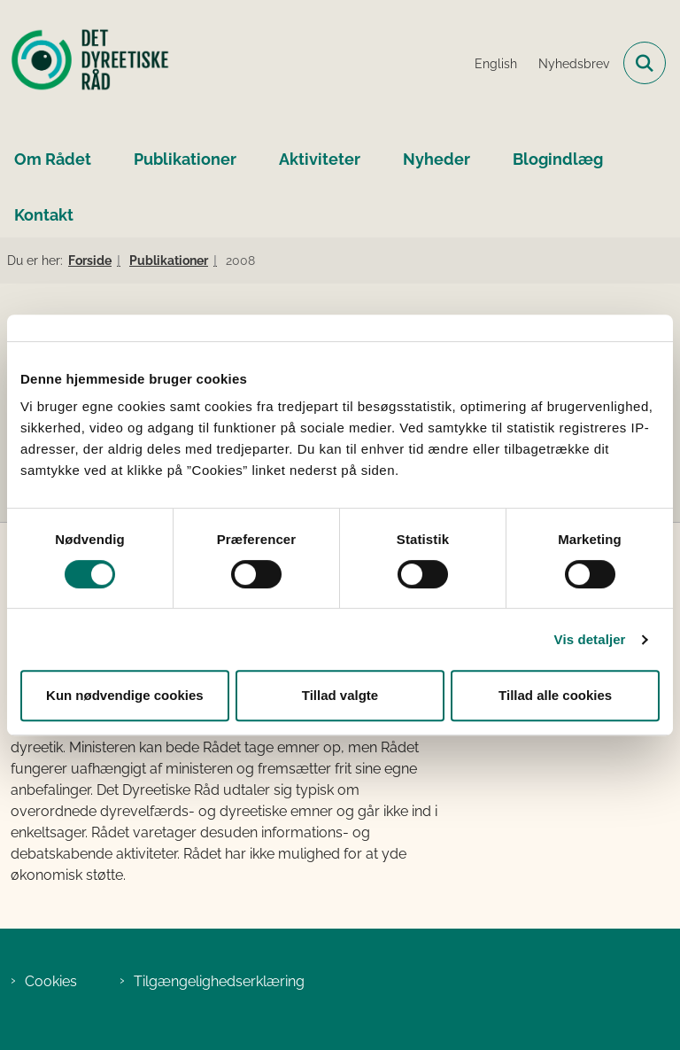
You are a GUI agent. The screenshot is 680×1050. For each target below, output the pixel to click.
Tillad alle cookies (555, 695)
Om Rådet (52, 159)
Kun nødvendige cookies (125, 695)
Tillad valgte (340, 695)
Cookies (51, 981)
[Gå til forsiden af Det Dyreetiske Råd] (85, 62)
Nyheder (436, 159)
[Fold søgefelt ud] (644, 63)
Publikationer (185, 159)
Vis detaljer (590, 639)
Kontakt (43, 215)
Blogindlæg (558, 159)
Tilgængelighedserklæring (219, 981)
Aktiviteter (319, 159)
